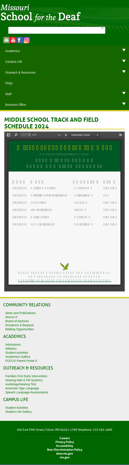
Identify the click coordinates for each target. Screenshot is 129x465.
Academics (67, 51)
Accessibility (64, 446)
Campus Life (67, 61)
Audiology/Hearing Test (20, 384)
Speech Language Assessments (26, 392)
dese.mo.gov (64, 453)
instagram (26, 40)
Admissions (13, 344)
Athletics (11, 348)
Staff (67, 94)
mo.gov (65, 457)
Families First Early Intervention (26, 376)
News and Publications (20, 313)
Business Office (67, 104)
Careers (64, 438)
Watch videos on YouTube (13, 40)
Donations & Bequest (19, 325)
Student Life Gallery (18, 411)
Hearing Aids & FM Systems (24, 380)
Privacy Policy (64, 442)
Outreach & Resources (67, 72)
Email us (6, 40)
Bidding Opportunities (19, 329)
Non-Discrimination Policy (64, 450)
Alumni (11, 317)
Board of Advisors (17, 321)
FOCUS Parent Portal (21, 360)
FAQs (9, 83)
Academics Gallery (17, 356)
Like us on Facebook (19, 40)
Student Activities (16, 352)
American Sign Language (22, 388)
